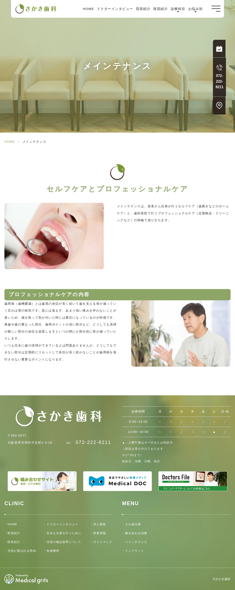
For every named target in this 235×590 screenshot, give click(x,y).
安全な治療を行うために (64, 533)
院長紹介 (143, 9)
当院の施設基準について (64, 542)
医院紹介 (160, 9)
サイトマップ (102, 542)
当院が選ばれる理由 (22, 550)
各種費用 (53, 550)
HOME (88, 9)
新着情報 (99, 533)
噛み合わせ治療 (136, 533)
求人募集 (99, 524)
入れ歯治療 (133, 524)
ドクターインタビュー (115, 9)
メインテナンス (136, 542)
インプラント (134, 550)
